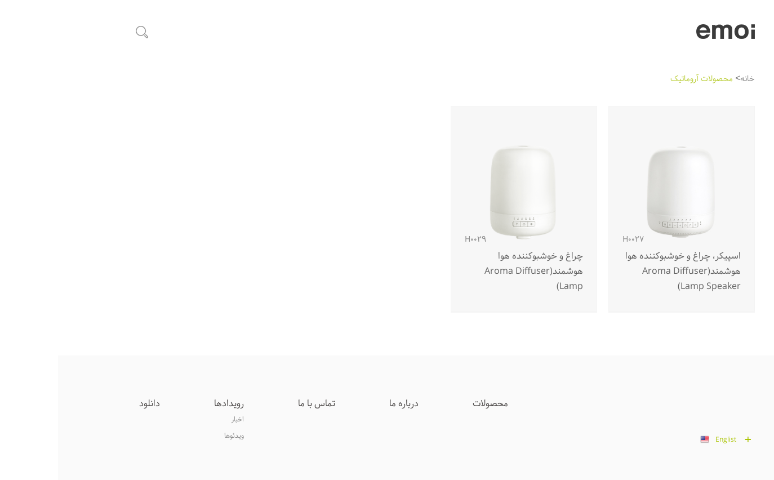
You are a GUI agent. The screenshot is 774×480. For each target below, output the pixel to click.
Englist (667, 440)
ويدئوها (176, 436)
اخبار (179, 419)
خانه (689, 79)
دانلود (91, 403)
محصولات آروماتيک (643, 79)
